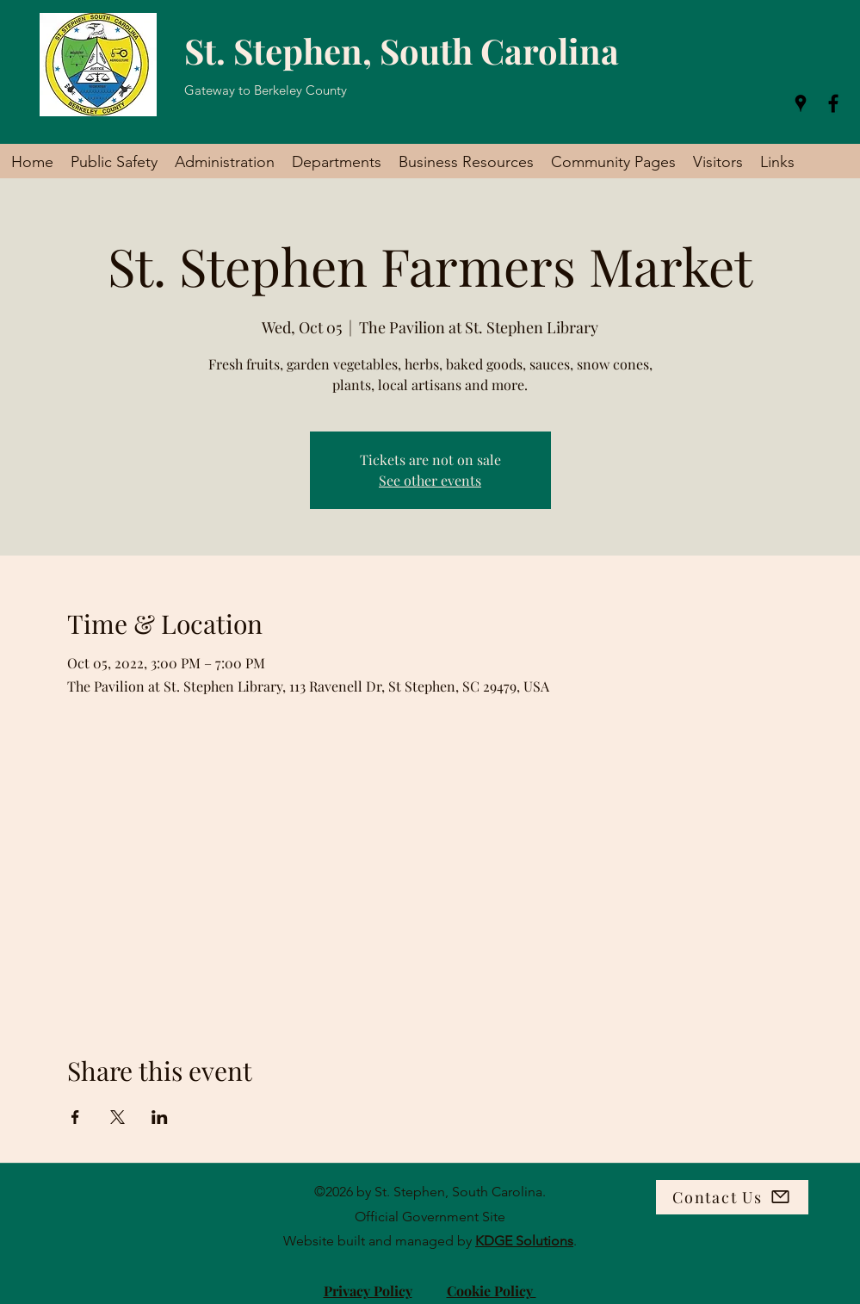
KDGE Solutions (524, 1241)
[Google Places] (801, 103)
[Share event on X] (117, 1117)
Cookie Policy (491, 1291)
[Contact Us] (732, 1197)
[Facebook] (833, 103)
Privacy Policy (368, 1291)
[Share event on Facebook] (75, 1117)
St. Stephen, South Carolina (401, 50)
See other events (430, 480)
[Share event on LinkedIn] (160, 1117)
